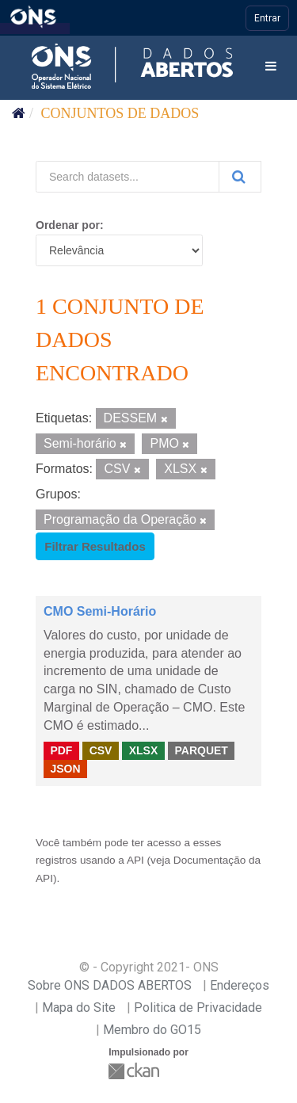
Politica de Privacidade (198, 1007)
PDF (61, 750)
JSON (65, 768)
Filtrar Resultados (95, 546)
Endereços (239, 985)
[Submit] (240, 177)
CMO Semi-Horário (100, 611)
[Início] (18, 113)
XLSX (143, 750)
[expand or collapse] (271, 67)
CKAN (135, 1071)
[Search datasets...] (127, 177)
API (135, 860)
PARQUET (200, 750)
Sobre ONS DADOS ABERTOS (110, 985)
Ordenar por (68, 225)
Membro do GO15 (152, 1029)
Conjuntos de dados (120, 113)
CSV (100, 750)
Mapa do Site (79, 1007)
